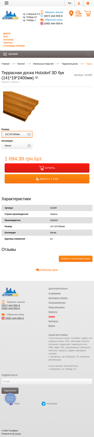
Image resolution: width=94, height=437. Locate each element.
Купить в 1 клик (47, 179)
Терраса (8, 43)
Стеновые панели (14, 46)
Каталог (10, 54)
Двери (6, 33)
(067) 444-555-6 (53, 15)
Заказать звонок (51, 12)
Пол (5, 37)
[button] (6, 3)
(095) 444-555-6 (53, 23)
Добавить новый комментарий (75, 259)
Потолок (8, 40)
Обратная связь (51, 19)
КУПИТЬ (47, 168)
